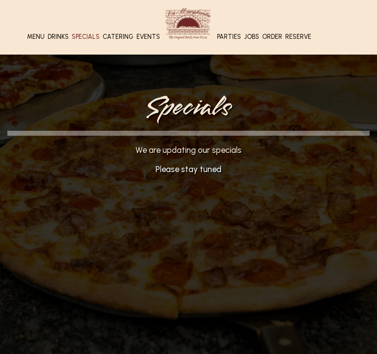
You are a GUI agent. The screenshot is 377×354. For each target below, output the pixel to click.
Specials (86, 36)
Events (148, 36)
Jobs (251, 36)
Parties (229, 36)
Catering (118, 36)
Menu (36, 36)
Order (272, 36)
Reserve (298, 36)
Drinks (58, 36)
